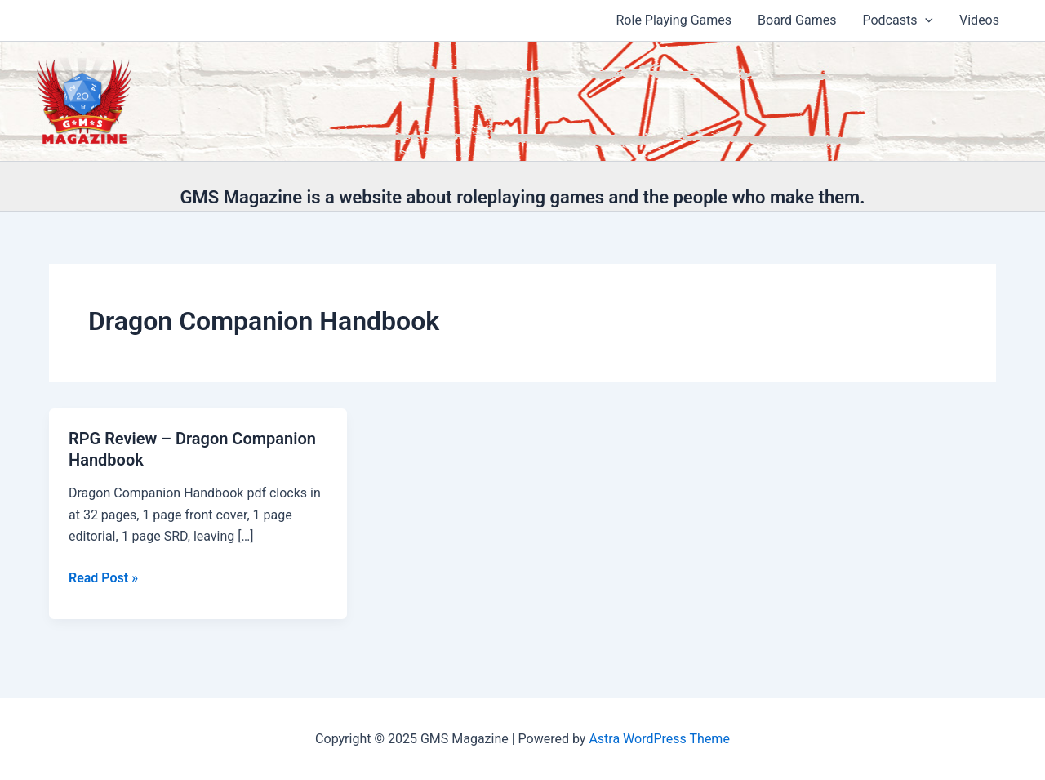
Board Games (797, 20)
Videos (979, 20)
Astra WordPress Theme (659, 739)
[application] (925, 20)
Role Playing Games (674, 20)
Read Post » (103, 578)
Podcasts (897, 20)
